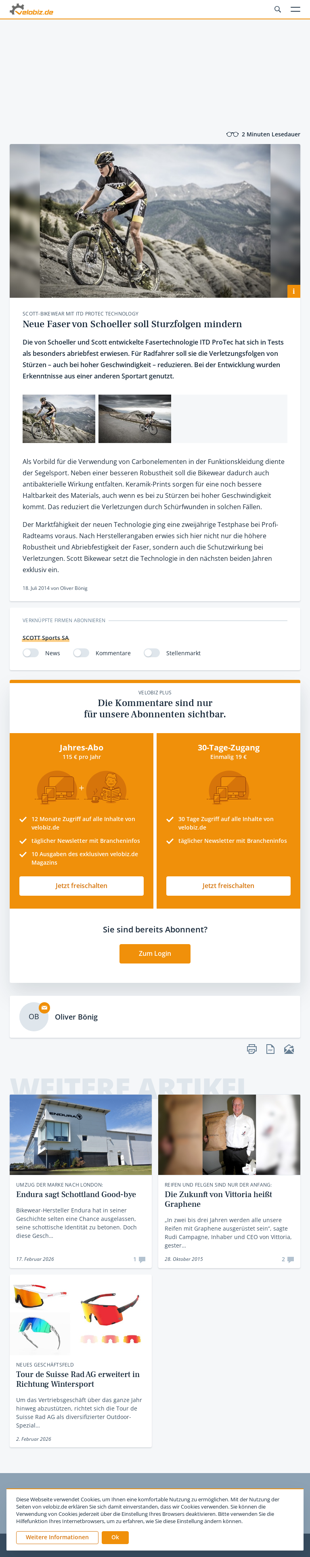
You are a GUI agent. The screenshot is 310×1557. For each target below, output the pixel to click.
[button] (115, 1537)
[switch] (31, 652)
